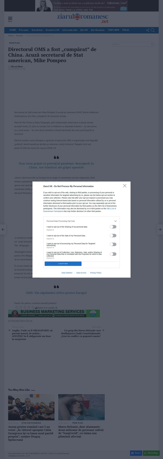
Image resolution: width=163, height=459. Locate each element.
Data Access (81, 273)
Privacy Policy (95, 273)
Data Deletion (67, 273)
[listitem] (81, 221)
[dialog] (81, 230)
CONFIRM (63, 264)
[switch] (113, 226)
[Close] (125, 186)
